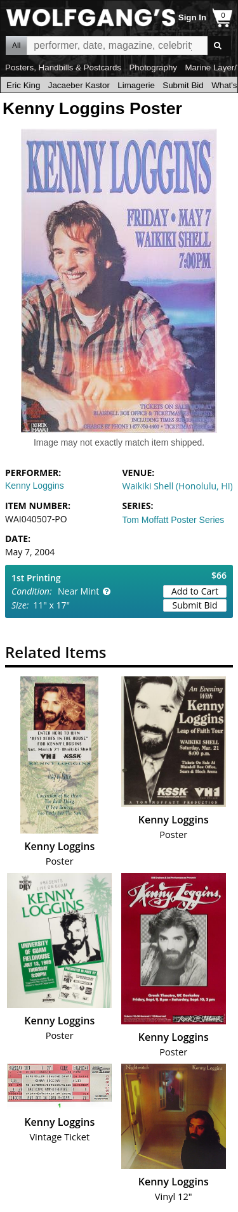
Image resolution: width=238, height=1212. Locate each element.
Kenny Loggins (34, 485)
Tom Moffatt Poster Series (173, 520)
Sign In (192, 17)
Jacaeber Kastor (79, 85)
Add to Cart (194, 591)
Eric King (23, 85)
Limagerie (136, 85)
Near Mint (78, 591)
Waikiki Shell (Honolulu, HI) (177, 486)
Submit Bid (182, 85)
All (16, 45)
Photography (153, 67)
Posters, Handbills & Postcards (63, 67)
